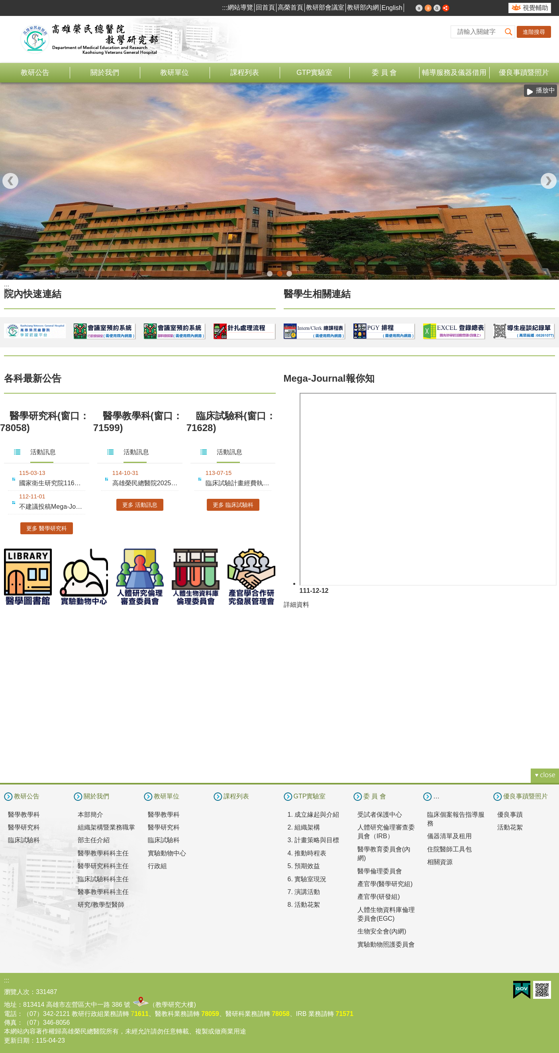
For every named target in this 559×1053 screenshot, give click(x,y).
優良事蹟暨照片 (524, 72)
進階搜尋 (534, 32)
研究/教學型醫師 (101, 904)
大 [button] (437, 8)
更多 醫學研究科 (46, 528)
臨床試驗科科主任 (103, 879)
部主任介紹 (94, 840)
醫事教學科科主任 (103, 891)
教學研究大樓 (174, 1004)
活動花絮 (510, 827)
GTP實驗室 (314, 72)
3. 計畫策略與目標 (313, 840)
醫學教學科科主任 (103, 853)
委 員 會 (384, 72)
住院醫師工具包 (449, 849)
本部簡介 (90, 814)
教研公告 (35, 72)
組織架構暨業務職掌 (106, 827)
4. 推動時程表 (307, 853)
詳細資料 (296, 604)
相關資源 (440, 862)
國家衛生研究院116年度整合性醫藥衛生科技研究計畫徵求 (52, 483)
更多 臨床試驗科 (233, 505)
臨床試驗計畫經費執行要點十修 (239, 483)
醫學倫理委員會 (379, 871)
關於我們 (104, 72)
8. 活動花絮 (304, 904)
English (392, 7)
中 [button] (428, 8)
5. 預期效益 (304, 866)
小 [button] (419, 8)
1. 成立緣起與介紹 (313, 814)
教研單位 (174, 72)
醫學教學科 (24, 814)
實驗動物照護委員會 (386, 944)
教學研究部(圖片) (279, 273)
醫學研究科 (24, 827)
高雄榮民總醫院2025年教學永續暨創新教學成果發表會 (145, 483)
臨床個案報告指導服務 (455, 819)
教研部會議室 (325, 7)
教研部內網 (363, 7)
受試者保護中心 (379, 814)
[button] (509, 32)
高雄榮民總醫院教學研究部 (89, 39)
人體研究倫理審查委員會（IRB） (386, 831)
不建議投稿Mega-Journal (52, 506)
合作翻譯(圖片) (289, 273)
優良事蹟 (510, 814)
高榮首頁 (290, 7)
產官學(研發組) (378, 896)
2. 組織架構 (304, 827)
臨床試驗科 (24, 840)
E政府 (521, 990)
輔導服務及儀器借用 (454, 72)
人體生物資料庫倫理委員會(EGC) (386, 914)
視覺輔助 (535, 7)
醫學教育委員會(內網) (383, 853)
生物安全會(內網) (381, 931)
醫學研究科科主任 (103, 866)
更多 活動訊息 (139, 505)
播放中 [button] (545, 90)
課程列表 (244, 72)
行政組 (157, 866)
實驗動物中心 (167, 853)
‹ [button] (10, 181)
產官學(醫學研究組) (385, 883)
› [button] (549, 181)
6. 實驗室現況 (307, 879)
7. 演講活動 (304, 891)
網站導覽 (240, 7)
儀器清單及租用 (449, 836)
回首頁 (265, 7)
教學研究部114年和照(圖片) (270, 273)
